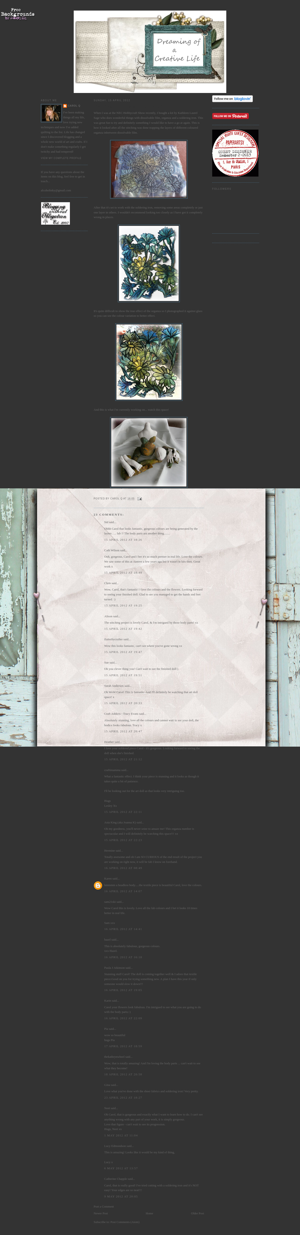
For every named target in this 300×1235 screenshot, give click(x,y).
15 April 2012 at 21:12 (123, 759)
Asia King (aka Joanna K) (120, 822)
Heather (109, 742)
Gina (107, 1085)
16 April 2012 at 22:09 (123, 1018)
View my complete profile (61, 158)
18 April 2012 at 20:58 (123, 1074)
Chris (107, 583)
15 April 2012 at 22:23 (123, 840)
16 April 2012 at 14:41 (123, 929)
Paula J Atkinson (114, 967)
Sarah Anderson (114, 685)
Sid (106, 522)
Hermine (109, 850)
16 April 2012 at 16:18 (123, 957)
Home (149, 1213)
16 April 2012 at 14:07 (123, 891)
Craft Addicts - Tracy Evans (121, 713)
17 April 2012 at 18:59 (123, 1046)
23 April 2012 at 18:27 (123, 1097)
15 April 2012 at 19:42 (123, 628)
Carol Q (74, 105)
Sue (106, 662)
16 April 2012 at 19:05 (123, 990)
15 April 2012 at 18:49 (123, 572)
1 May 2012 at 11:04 (121, 1135)
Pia (106, 1028)
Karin (107, 1000)
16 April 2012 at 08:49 (123, 868)
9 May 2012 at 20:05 (121, 1196)
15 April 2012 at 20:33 (123, 703)
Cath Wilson (111, 550)
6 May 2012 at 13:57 (121, 1168)
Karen (108, 878)
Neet (107, 1108)
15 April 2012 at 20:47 (123, 731)
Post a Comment (104, 1206)
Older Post (197, 1213)
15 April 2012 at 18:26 (123, 539)
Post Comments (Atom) (125, 1222)
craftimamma (112, 770)
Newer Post (101, 1213)
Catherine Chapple (115, 1179)
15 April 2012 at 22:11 (123, 812)
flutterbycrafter (113, 639)
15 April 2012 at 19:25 (123, 605)
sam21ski (110, 901)
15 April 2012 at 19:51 (123, 675)
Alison (108, 616)
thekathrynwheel (114, 1056)
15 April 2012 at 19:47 (123, 652)
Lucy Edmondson (115, 1146)
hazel (107, 939)
